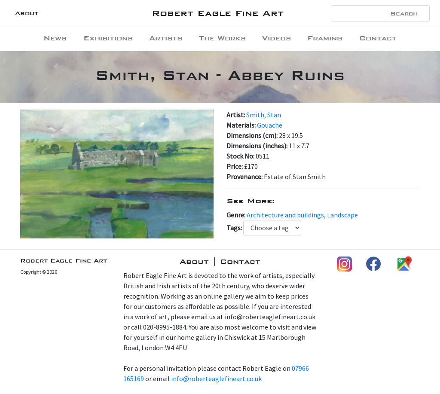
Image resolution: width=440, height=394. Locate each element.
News (55, 38)
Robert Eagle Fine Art (218, 13)
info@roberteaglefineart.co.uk (216, 378)
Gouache (269, 125)
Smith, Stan (263, 114)
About (26, 13)
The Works (222, 38)
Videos (276, 38)
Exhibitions (108, 38)
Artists (165, 38)
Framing (324, 38)
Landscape (342, 215)
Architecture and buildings (285, 215)
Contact (378, 38)
